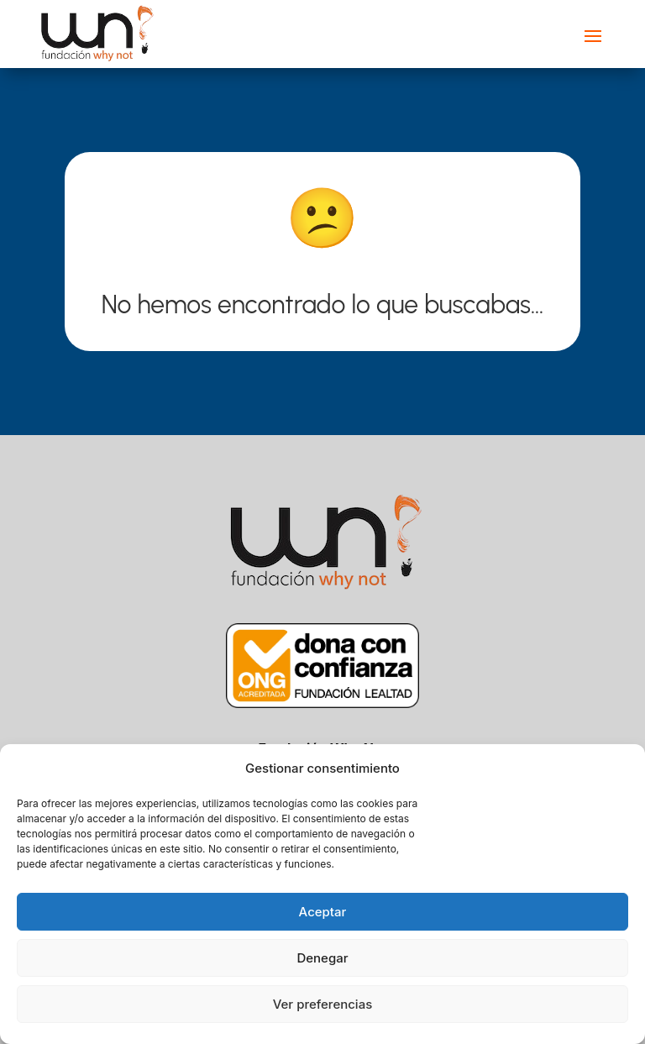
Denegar (322, 958)
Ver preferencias (323, 1004)
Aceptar (323, 912)
